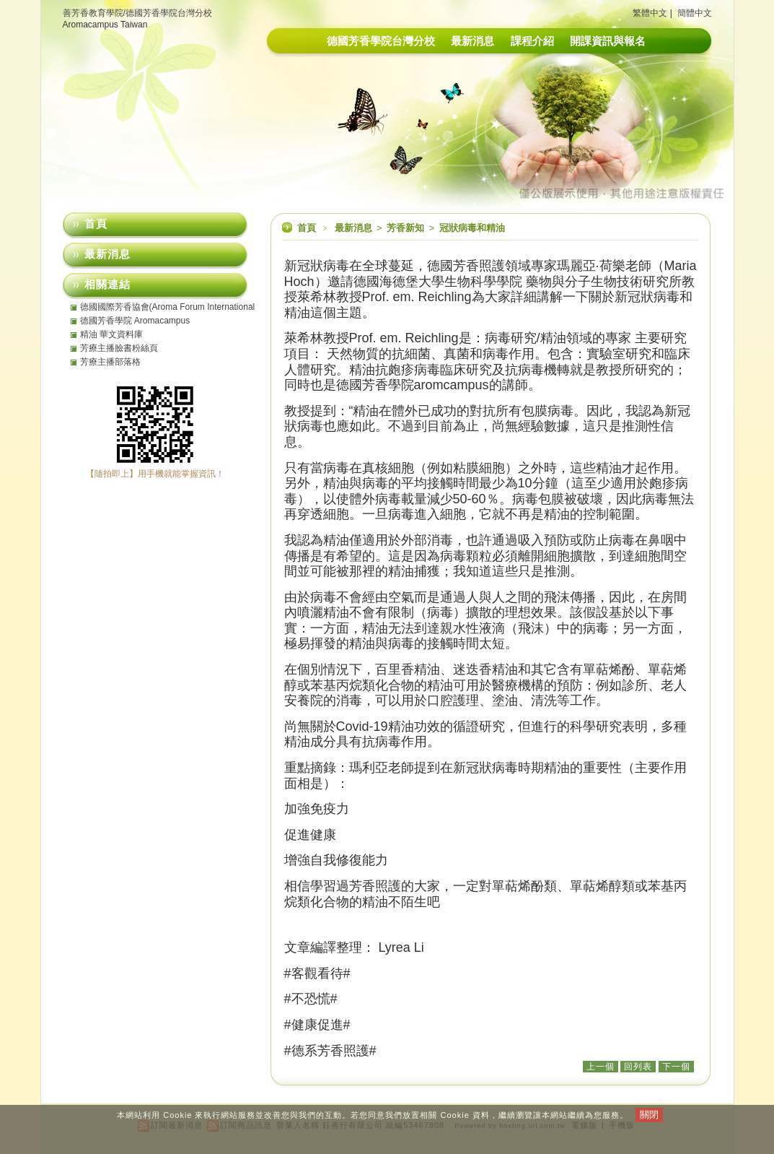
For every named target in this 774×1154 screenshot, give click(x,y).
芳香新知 (406, 227)
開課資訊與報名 (608, 41)
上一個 (600, 1067)
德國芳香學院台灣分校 (381, 41)
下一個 (676, 1067)
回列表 (638, 1067)
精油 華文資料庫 (111, 334)
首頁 (306, 227)
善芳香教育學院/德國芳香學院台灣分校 (137, 13)
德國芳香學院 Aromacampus (135, 321)
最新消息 (472, 41)
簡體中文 (694, 13)
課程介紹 (532, 41)
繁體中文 (650, 13)
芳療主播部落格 (110, 362)
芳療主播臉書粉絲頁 (119, 348)
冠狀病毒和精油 (472, 227)
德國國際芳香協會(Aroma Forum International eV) (167, 307)
